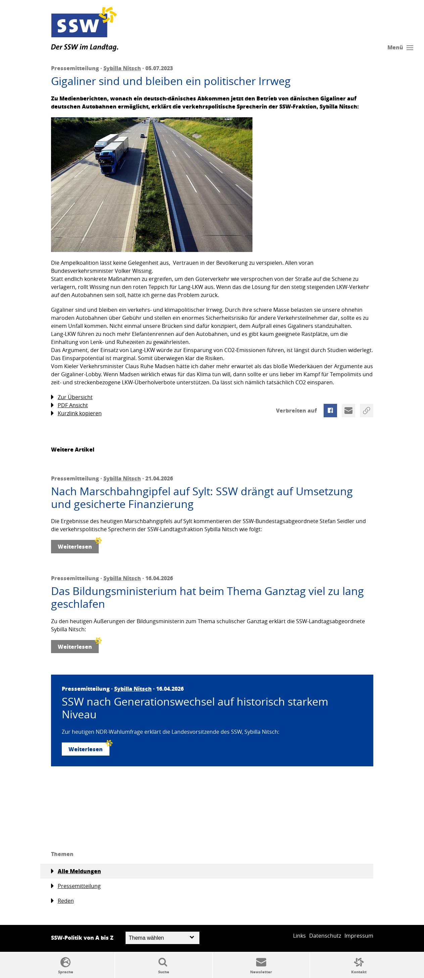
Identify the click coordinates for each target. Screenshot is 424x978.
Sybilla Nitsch (122, 68)
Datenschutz (325, 935)
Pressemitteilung (76, 886)
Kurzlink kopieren (76, 413)
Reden (62, 901)
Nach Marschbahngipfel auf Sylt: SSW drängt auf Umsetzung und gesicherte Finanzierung (202, 498)
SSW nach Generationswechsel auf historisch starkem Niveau (195, 708)
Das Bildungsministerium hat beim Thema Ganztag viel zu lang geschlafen (207, 597)
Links (299, 935)
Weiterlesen (78, 545)
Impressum (358, 935)
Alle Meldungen (76, 871)
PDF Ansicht (69, 405)
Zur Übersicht (72, 397)
